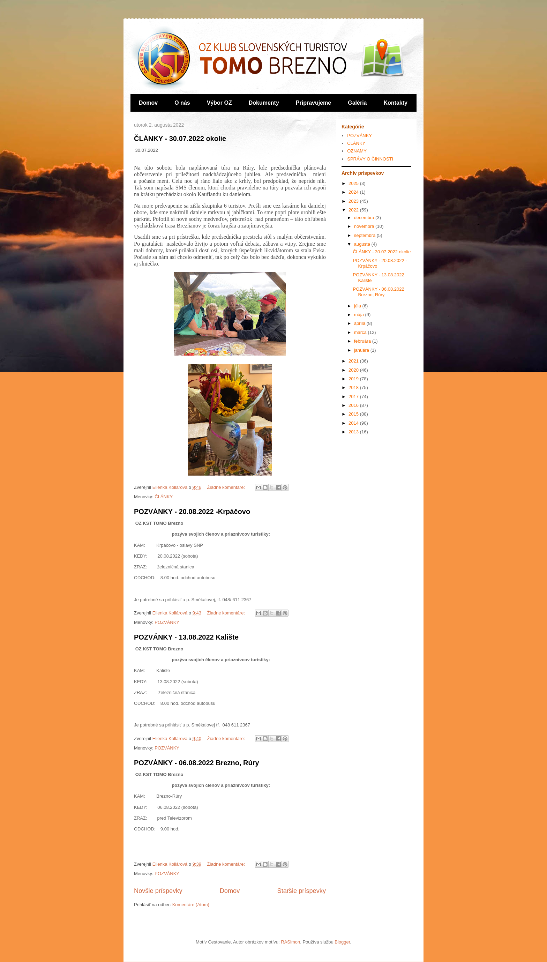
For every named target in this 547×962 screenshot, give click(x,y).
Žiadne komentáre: (226, 487)
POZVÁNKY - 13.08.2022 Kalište (186, 637)
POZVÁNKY (167, 622)
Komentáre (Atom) (190, 904)
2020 (354, 370)
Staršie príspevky (301, 890)
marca (361, 332)
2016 (354, 405)
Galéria (357, 103)
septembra (365, 235)
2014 (354, 423)
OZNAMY (357, 151)
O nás (182, 103)
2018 (354, 387)
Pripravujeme (313, 103)
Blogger (342, 942)
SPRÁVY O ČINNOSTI (370, 159)
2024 (354, 192)
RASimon (290, 942)
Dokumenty (264, 103)
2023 (354, 201)
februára (363, 341)
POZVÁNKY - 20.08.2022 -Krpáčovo (192, 511)
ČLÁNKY (164, 496)
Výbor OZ (219, 103)
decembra (364, 217)
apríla (360, 323)
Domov (148, 103)
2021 (354, 361)
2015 (354, 414)
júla (358, 305)
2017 (354, 396)
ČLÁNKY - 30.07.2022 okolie (180, 138)
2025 (354, 183)
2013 (354, 431)
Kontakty (395, 103)
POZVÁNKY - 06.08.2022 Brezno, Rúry (196, 763)
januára (362, 350)
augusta (363, 244)
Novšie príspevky (158, 890)
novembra (364, 226)
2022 (354, 209)
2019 (354, 378)
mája (359, 314)
